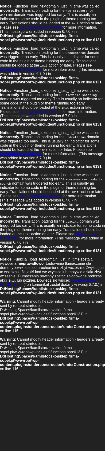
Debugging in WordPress (41, 27)
